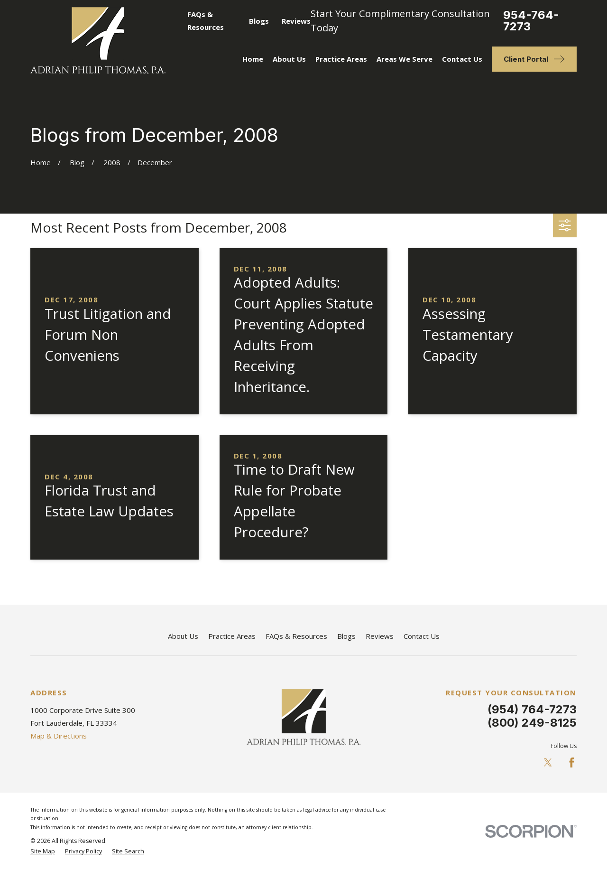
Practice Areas (232, 636)
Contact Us (422, 636)
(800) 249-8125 (532, 723)
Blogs (259, 21)
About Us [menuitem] (289, 59)
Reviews (296, 21)
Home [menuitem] (252, 59)
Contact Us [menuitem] (462, 59)
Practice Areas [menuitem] (341, 59)
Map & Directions (58, 735)
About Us (183, 636)
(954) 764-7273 (532, 709)
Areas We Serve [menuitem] (404, 59)
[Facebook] (572, 762)
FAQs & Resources (296, 636)
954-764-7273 (531, 20)
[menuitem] (42, 851)
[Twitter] (548, 762)
